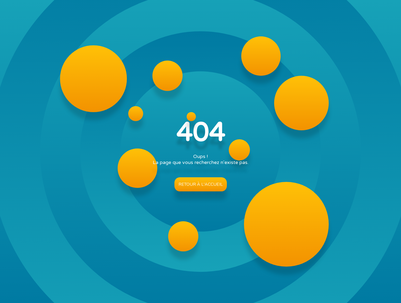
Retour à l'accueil (200, 184)
